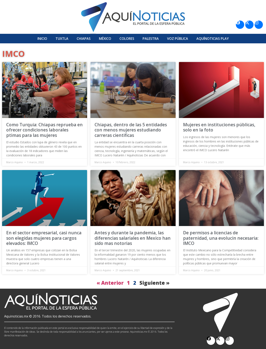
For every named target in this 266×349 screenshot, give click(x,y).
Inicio (42, 38)
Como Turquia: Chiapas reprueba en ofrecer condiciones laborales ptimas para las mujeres (44, 130)
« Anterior (110, 282)
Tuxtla (61, 38)
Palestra (151, 38)
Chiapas (84, 38)
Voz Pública (177, 38)
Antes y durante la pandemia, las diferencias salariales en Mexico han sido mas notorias (133, 238)
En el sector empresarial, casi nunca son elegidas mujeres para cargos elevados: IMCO (43, 238)
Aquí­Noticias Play (212, 38)
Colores (126, 38)
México (105, 38)
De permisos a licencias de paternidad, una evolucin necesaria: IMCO (221, 238)
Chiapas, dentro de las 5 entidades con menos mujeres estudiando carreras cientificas (131, 130)
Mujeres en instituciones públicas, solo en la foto (219, 127)
